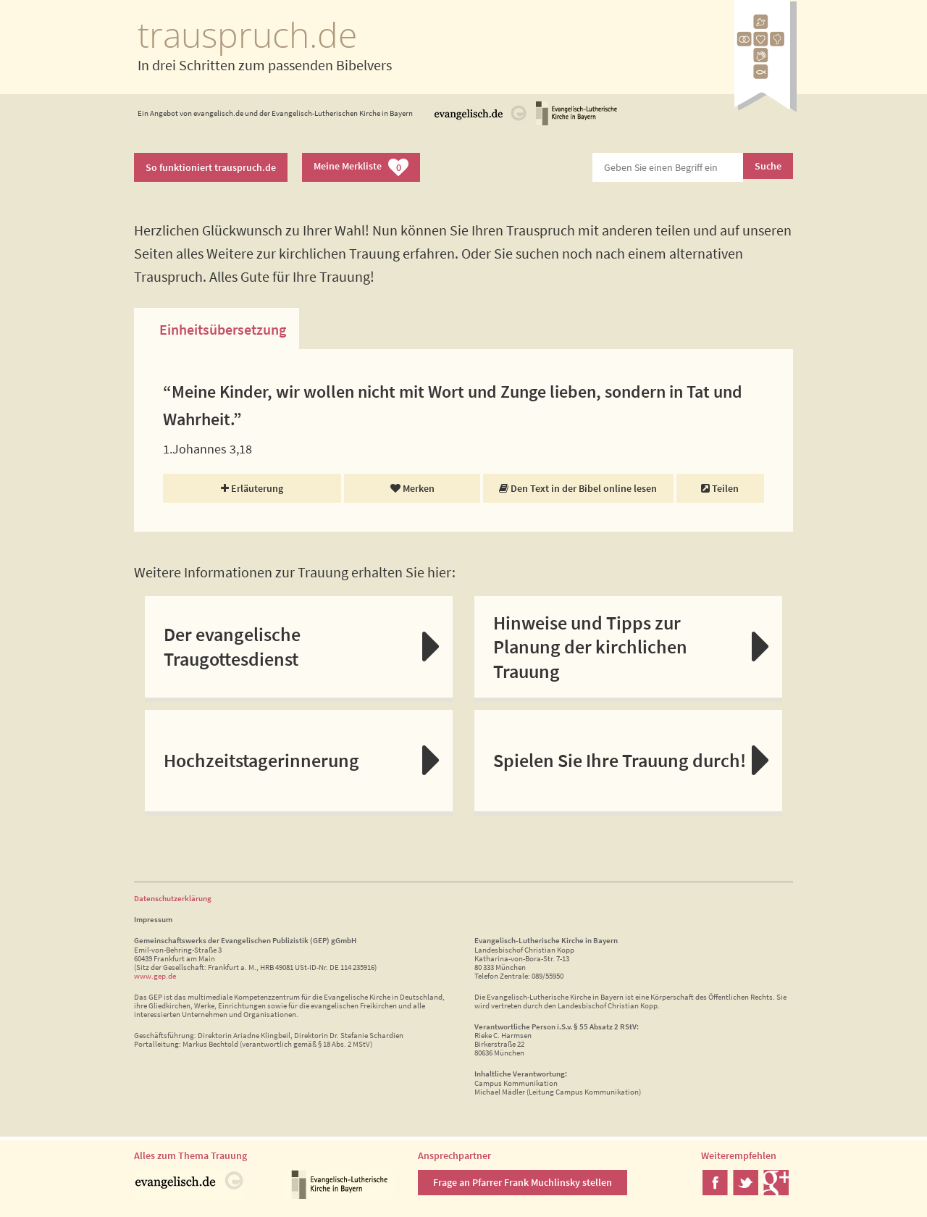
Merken (412, 488)
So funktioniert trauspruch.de (211, 167)
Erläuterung (252, 488)
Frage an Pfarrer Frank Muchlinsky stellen (522, 1182)
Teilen (720, 488)
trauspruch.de (247, 34)
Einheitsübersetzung (222, 329)
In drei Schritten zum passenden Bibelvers (265, 65)
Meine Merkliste (361, 167)
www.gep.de (155, 976)
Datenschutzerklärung (172, 898)
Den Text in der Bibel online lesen (578, 488)
